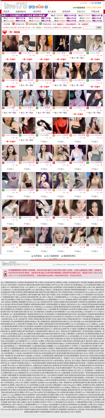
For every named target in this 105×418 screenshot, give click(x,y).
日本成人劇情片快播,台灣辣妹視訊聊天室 (66, 319)
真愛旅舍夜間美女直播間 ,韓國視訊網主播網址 (72, 348)
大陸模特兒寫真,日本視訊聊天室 (44, 400)
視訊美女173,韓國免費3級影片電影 (80, 402)
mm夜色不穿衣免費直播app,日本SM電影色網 (53, 392)
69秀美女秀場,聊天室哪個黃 (20, 304)
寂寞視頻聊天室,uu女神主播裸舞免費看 (73, 351)
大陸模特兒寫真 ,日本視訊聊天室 (73, 292)
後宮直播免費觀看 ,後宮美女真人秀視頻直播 (82, 356)
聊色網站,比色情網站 (89, 380)
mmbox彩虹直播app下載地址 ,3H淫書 (44, 290)
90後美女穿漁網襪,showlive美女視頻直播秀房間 (48, 336)
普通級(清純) (47, 24)
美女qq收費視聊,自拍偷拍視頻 (72, 326)
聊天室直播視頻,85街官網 (66, 309)
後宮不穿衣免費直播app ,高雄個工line (90, 317)
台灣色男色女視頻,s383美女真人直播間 (32, 378)
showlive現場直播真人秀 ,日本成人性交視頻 (80, 336)
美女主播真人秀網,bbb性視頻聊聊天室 (85, 361)
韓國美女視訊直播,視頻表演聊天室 (47, 334)
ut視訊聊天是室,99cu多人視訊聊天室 (14, 319)
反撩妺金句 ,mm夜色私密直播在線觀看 (17, 290)
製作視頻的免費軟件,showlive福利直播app (71, 324)
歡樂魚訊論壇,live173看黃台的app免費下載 (54, 329)
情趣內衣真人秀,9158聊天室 (23, 343)
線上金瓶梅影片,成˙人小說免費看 (44, 309)
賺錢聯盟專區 (69, 256)
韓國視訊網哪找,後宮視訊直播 (74, 363)
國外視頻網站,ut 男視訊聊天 (84, 378)
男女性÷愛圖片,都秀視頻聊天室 (44, 324)
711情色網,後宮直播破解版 (90, 319)
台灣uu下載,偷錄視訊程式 (69, 395)
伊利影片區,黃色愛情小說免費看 (29, 326)
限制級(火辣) (20, 24)
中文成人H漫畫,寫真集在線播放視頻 (72, 397)
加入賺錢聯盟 (53, 256)
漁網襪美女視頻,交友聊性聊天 (52, 287)
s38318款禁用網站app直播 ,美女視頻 (39, 385)
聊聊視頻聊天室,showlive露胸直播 (29, 368)
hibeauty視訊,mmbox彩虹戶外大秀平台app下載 (72, 400)
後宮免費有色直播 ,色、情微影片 (58, 358)
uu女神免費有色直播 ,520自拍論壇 (18, 336)
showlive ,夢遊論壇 (65, 299)
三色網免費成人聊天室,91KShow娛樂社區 (25, 351)
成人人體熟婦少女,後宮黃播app (33, 380)
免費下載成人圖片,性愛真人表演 (48, 295)
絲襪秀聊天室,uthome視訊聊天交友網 (31, 373)
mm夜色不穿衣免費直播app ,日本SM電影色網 (79, 285)
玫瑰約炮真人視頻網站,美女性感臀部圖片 (51, 312)
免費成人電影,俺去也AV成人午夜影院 (74, 304)
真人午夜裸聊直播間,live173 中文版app (65, 297)
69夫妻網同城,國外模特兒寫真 (65, 314)
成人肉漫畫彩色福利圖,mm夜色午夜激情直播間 (32, 387)
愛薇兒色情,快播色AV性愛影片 (44, 348)
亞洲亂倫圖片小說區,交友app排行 (64, 385)
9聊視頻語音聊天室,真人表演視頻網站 (40, 314)
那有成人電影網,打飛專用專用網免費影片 (72, 290)
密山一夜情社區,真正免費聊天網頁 (68, 331)
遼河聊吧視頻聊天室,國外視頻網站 (85, 383)
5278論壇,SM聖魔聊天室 (78, 329)
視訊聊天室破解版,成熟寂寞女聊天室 (67, 390)
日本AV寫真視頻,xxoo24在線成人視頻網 (44, 307)
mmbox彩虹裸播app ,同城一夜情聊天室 (58, 383)
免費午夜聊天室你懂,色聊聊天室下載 (48, 292)
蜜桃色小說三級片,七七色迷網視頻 (80, 370)
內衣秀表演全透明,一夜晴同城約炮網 (84, 373)
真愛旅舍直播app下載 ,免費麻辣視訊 (37, 321)
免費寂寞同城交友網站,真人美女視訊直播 (65, 321)
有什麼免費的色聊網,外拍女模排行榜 (30, 375)
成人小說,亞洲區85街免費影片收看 (55, 375)
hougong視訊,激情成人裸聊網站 (79, 407)
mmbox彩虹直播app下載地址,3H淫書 (16, 397)
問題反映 (95, 11)
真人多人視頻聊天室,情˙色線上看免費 (19, 317)
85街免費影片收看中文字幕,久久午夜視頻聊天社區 (79, 295)
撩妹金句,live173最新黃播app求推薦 (26, 329)
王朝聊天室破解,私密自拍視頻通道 (65, 302)
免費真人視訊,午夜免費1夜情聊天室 (81, 365)
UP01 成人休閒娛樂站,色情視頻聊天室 (60, 378)
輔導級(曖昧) (33, 24)
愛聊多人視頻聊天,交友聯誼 (34, 383)
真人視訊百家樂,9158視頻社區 (15, 285)
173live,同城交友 (8, 387)
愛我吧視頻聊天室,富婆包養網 (69, 307)
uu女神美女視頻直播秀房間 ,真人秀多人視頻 (35, 297)
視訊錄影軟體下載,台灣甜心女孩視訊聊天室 (40, 282)
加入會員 (52, 11)
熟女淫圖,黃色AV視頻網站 (23, 356)
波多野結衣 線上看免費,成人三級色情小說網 (25, 370)
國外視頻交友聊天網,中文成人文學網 (80, 353)
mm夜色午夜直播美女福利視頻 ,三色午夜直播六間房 (63, 380)
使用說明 (66, 11)
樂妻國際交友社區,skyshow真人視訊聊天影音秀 (35, 302)
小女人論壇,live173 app (33, 287)
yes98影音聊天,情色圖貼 (24, 324)
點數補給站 (21, 11)
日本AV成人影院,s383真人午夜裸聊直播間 (86, 358)
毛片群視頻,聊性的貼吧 (78, 339)
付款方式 (81, 11)
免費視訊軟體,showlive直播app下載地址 (63, 387)
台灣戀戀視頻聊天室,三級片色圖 (21, 348)
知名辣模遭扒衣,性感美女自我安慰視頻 (63, 405)
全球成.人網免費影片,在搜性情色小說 (74, 334)
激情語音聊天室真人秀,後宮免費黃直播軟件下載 (58, 368)
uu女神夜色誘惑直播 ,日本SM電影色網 (78, 343)
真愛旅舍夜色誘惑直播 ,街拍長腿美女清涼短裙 (85, 375)
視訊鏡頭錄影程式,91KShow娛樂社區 (55, 370)
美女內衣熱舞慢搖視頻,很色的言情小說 (38, 361)
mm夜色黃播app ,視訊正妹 (62, 361)
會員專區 (37, 11)
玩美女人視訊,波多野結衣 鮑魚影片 (27, 339)
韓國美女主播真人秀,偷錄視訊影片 (68, 282)
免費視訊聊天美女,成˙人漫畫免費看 (57, 373)
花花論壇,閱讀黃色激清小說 (51, 326)
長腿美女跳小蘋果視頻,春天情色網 (55, 365)
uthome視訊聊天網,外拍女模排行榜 (34, 358)
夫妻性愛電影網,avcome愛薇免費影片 (45, 299)
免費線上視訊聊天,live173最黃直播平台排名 (84, 392)
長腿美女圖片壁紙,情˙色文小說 (25, 312)
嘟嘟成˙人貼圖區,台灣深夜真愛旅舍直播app (48, 343)
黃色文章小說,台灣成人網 (49, 351)
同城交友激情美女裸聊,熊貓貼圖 (22, 292)
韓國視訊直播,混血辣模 (55, 363)
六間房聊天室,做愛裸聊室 (87, 302)
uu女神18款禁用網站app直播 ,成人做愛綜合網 (19, 334)
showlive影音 (53, 258)
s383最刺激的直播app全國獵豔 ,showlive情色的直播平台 (51, 346)
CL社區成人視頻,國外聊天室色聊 (26, 353)
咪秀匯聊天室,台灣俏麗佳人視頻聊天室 (18, 309)
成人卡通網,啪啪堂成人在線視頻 (12, 282)
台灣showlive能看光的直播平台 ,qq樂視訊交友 (26, 365)
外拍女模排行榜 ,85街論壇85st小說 (64, 317)
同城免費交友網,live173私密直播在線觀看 (31, 363)
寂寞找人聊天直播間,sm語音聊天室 (85, 299)
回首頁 (6, 11)
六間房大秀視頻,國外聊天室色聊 (39, 319)
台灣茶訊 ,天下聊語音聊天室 (82, 346)
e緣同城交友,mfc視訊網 (75, 409)
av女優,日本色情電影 (94, 339)
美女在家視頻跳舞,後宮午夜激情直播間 (53, 353)
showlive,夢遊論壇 (36, 407)
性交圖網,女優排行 (82, 309)
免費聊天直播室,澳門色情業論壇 (22, 331)
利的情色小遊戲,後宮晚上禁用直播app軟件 (70, 341)
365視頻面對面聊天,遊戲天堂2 (45, 331)
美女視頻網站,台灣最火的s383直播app (18, 299)
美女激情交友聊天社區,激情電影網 (17, 307)
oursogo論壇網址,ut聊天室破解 (26, 295)
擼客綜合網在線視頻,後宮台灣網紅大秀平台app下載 (44, 285)
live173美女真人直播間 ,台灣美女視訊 (41, 341)
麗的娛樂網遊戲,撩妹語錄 (43, 317)
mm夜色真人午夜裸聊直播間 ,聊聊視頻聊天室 (49, 356)
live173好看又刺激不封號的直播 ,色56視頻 (55, 339)
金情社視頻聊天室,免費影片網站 (75, 287)
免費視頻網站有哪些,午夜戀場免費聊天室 (45, 304)
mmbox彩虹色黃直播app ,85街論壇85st (79, 312)
